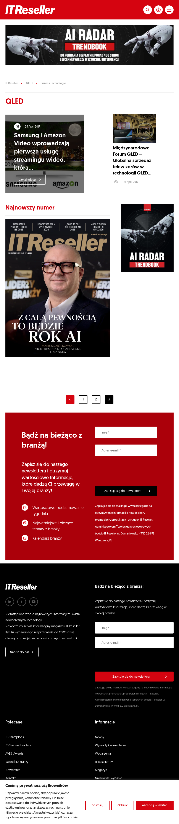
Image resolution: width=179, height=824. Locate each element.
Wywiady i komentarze (110, 750)
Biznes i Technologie (53, 83)
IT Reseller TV (104, 766)
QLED (29, 83)
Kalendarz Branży (16, 766)
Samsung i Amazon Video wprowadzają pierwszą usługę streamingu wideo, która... (43, 154)
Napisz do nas (19, 656)
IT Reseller (11, 83)
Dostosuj (97, 805)
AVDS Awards (14, 758)
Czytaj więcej (30, 182)
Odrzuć (123, 805)
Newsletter (12, 774)
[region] (89, 802)
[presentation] (128, 475)
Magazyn (101, 774)
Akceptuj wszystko (154, 805)
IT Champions (14, 741)
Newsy (99, 741)
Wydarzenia (103, 758)
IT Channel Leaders (18, 750)
